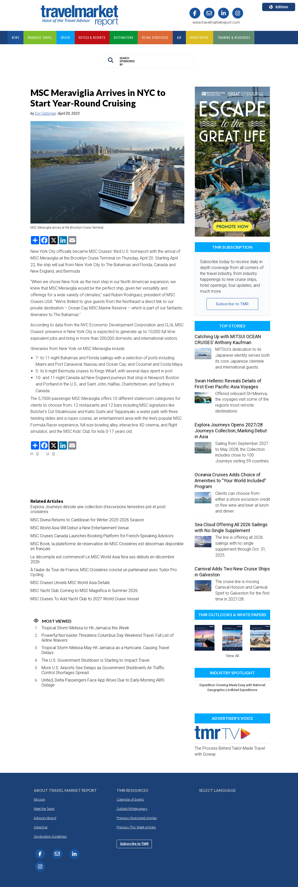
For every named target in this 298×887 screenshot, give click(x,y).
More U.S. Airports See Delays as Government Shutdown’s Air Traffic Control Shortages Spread (103, 670)
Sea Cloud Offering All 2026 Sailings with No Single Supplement (231, 527)
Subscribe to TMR (232, 304)
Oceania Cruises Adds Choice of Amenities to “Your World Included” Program (230, 480)
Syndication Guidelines (50, 836)
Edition (278, 6)
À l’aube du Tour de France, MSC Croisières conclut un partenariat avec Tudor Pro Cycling (103, 572)
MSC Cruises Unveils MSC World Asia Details (70, 582)
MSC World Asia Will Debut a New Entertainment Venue (79, 527)
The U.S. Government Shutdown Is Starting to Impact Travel (95, 660)
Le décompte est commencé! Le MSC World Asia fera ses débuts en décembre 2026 (102, 559)
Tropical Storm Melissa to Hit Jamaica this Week (85, 627)
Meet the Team (44, 809)
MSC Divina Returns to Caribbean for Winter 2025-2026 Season (87, 519)
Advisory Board (45, 818)
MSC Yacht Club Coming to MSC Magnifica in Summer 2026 (84, 590)
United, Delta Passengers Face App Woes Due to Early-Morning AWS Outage (103, 682)
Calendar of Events (130, 799)
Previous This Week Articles (136, 827)
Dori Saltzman (45, 113)
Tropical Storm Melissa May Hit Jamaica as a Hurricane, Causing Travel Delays (105, 650)
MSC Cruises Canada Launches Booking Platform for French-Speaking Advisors (101, 535)
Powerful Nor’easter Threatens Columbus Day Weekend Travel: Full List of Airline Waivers (107, 638)
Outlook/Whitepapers (132, 809)
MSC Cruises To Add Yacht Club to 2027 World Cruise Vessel (84, 598)
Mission (39, 799)
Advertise (40, 827)
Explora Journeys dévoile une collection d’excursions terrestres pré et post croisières (97, 509)
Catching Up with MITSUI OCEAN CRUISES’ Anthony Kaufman (228, 339)
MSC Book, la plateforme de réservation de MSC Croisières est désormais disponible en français (107, 546)
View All (232, 655)
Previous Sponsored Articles (137, 818)
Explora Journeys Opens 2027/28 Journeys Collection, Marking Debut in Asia (231, 430)
